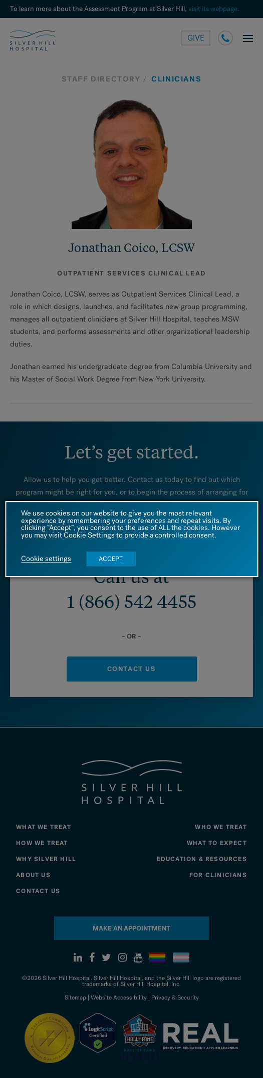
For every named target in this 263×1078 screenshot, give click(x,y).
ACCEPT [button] (111, 558)
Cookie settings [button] (46, 559)
